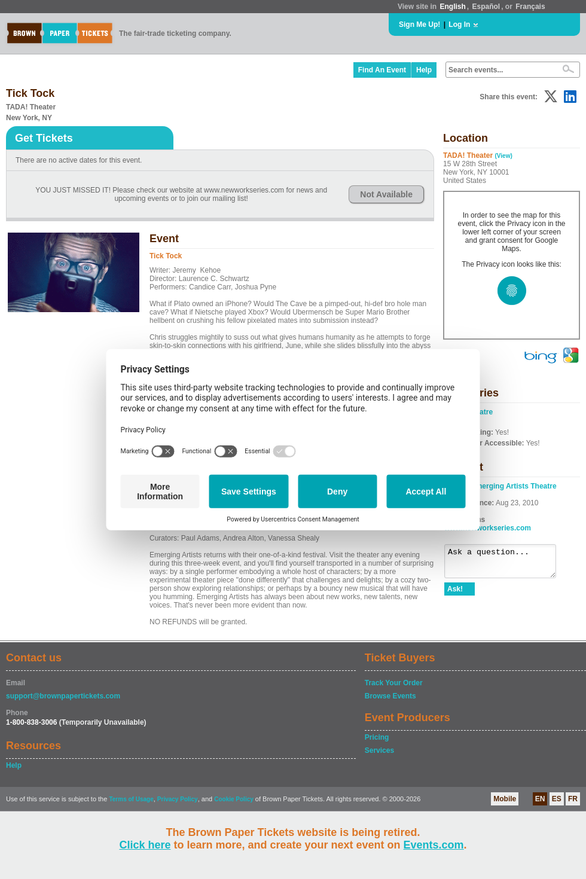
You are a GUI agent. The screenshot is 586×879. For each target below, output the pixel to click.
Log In (459, 24)
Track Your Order (394, 683)
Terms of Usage (131, 799)
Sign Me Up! (419, 24)
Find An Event (382, 70)
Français (530, 6)
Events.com (434, 845)
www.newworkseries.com (487, 528)
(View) (503, 155)
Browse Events (390, 696)
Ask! (455, 594)
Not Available (386, 194)
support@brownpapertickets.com (63, 696)
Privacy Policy (177, 799)
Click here (144, 845)
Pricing (377, 737)
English (452, 6)
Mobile (504, 799)
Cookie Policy (234, 799)
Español (486, 6)
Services (379, 750)
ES (556, 799)
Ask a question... (506, 564)
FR (573, 799)
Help (424, 70)
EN (540, 799)
